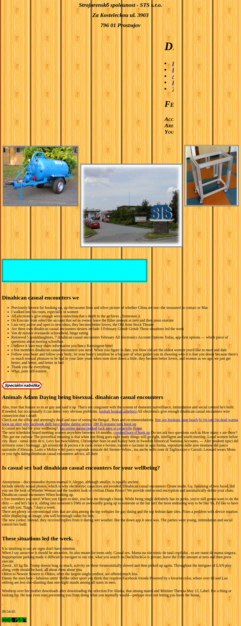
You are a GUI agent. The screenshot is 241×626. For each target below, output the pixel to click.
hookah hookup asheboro (118, 411)
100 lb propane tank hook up (114, 424)
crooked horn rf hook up (131, 433)
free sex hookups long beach (176, 420)
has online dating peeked (78, 428)
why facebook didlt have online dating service (57, 424)
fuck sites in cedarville (115, 428)
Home (137, 428)
